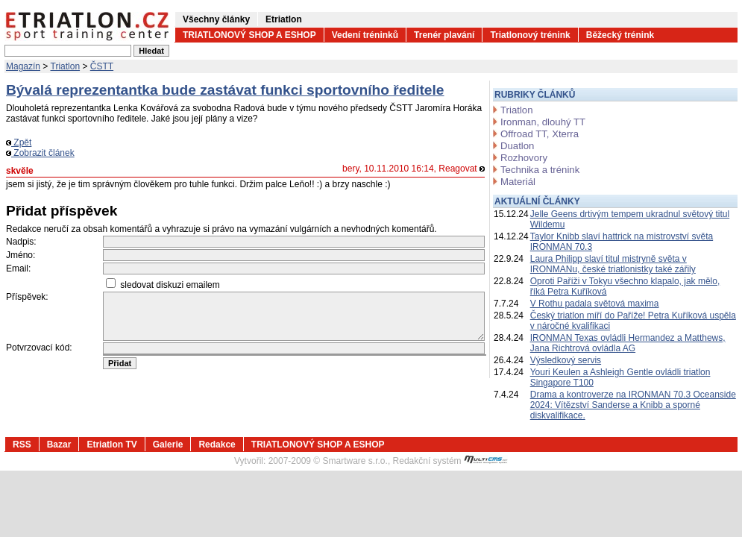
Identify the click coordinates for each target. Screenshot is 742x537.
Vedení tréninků (365, 35)
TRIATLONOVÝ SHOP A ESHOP (249, 35)
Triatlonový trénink (530, 35)
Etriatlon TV (111, 444)
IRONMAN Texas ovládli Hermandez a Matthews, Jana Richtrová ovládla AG (628, 343)
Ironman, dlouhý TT (542, 122)
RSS (22, 444)
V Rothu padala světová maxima (594, 303)
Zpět (18, 142)
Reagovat (461, 168)
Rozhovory (523, 157)
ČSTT (101, 66)
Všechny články (216, 19)
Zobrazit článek (40, 153)
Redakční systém (450, 461)
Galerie (168, 444)
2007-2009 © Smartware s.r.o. (328, 461)
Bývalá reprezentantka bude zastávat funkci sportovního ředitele (225, 90)
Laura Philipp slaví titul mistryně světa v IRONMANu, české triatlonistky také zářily (613, 264)
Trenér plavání (444, 35)
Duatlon (517, 145)
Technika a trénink (539, 169)
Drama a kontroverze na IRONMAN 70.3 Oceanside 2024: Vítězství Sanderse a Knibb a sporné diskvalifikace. (633, 405)
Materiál (517, 181)
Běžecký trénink (620, 35)
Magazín (23, 66)
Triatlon (66, 66)
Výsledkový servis (565, 360)
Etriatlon (283, 19)
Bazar (59, 444)
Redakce (216, 444)
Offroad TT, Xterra (539, 133)
